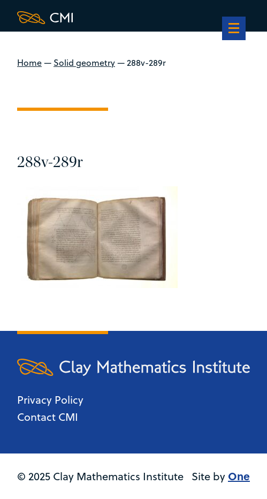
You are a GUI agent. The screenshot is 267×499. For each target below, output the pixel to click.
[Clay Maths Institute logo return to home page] (133, 17)
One (239, 475)
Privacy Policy (50, 399)
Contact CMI (47, 417)
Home (29, 63)
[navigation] (233, 29)
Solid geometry (84, 63)
